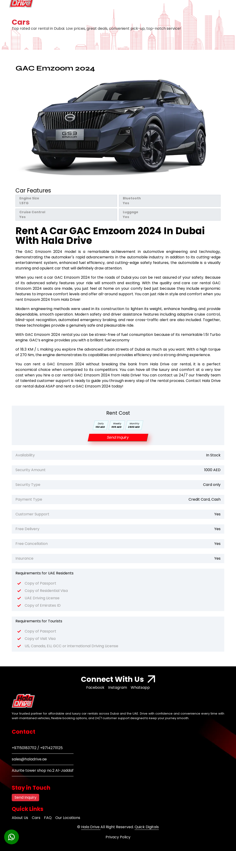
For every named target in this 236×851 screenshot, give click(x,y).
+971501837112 (24, 748)
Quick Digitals (147, 827)
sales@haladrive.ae (29, 759)
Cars (36, 817)
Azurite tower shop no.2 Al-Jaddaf (43, 770)
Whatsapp (140, 687)
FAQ (48, 817)
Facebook (95, 687)
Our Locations (67, 817)
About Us (20, 817)
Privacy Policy (118, 837)
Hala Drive (90, 827)
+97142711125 (51, 748)
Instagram (117, 687)
